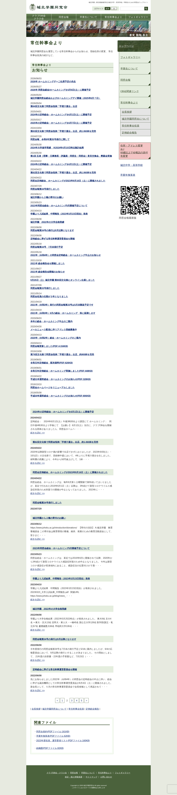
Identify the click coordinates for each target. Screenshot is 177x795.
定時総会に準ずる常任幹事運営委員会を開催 (52, 239)
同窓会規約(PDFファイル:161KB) (52, 731)
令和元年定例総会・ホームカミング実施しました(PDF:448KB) (61, 371)
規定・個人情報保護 (73, 777)
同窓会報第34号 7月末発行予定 (46, 247)
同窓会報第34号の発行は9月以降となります (52, 230)
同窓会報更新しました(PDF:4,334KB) (49, 346)
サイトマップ (91, 777)
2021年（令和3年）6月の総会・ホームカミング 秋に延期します (62, 313)
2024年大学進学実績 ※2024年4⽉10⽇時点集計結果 (57, 147)
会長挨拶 (36, 709)
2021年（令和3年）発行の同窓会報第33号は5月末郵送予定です (61, 305)
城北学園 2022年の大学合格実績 (47, 222)
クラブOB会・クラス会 (57, 773)
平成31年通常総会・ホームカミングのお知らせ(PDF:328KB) (60, 379)
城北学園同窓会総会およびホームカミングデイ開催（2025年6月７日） (65, 98)
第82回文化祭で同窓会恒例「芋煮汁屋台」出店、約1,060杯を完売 (63, 172)
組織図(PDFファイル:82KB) (50, 748)
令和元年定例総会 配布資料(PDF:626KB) (51, 363)
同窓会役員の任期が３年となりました (49, 296)
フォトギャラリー (130, 57)
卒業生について (129, 68)
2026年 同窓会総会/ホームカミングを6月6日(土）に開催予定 (60, 90)
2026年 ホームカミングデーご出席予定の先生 (53, 81)
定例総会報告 (92, 709)
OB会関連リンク (129, 91)
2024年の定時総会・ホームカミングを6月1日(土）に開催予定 (61, 114)
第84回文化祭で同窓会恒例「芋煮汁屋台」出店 (53, 106)
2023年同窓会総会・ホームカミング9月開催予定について (59, 205)
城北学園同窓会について (54, 709)
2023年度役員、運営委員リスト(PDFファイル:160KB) (63, 740)
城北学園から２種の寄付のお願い (47, 197)
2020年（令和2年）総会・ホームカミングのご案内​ (55, 338)
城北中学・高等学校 (131, 165)
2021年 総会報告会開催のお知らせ (47, 272)
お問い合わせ (106, 777)
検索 (146, 8)
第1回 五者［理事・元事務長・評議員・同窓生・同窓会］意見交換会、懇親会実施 (71, 156)
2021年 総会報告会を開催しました (47, 263)
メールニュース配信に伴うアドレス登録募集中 (53, 329)
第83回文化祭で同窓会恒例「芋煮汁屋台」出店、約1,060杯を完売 (63, 131)
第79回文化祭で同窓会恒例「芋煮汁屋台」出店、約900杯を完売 (62, 354)
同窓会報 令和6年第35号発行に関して (50, 139)
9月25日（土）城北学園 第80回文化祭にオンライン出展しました (62, 280)
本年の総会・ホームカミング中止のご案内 (51, 321)
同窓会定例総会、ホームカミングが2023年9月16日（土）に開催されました (67, 181)
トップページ (126, 46)
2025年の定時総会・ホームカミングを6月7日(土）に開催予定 (61, 123)
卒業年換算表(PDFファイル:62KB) (53, 736)
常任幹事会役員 (76, 709)
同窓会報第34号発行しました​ (44, 189)
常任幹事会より (129, 102)
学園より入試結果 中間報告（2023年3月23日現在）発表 (59, 214)
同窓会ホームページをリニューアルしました (52, 387)
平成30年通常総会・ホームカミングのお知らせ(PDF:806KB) (60, 396)
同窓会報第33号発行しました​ (44, 288)
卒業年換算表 (127, 175)
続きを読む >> (37, 433)
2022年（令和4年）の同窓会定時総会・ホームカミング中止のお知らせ (65, 255)
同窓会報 (125, 80)
